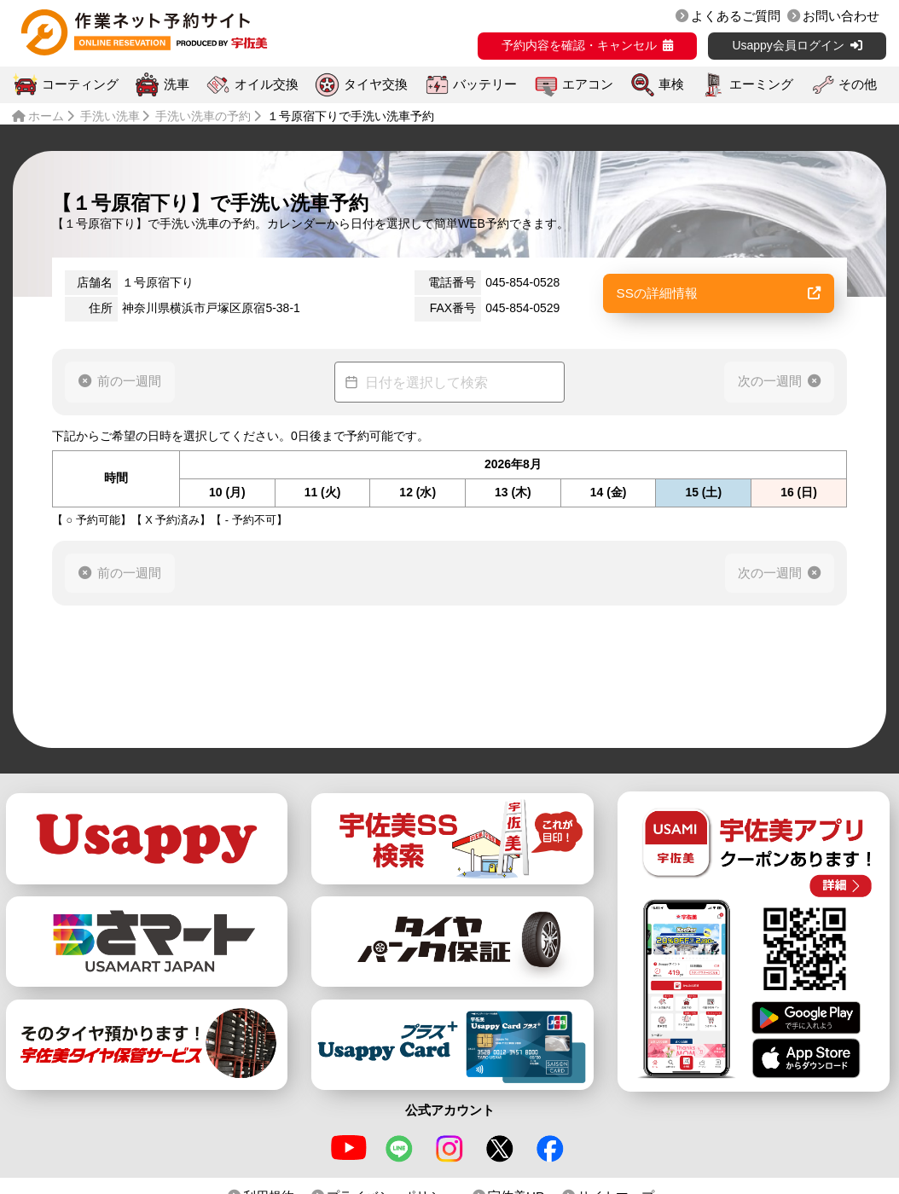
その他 (857, 84)
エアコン (587, 84)
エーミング (761, 84)
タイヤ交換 (376, 84)
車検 (671, 84)
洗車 (176, 84)
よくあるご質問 (735, 16)
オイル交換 (267, 84)
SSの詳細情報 (719, 293)
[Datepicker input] (449, 382)
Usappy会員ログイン (788, 45)
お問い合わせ (841, 16)
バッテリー (485, 84)
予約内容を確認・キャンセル (579, 45)
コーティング (80, 84)
